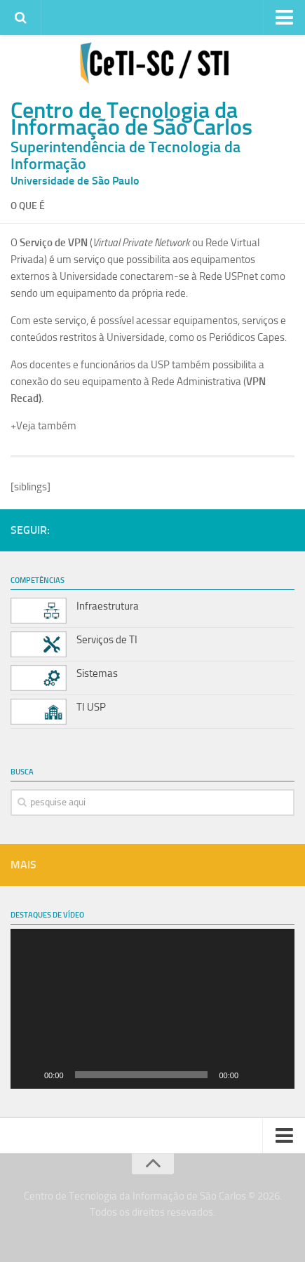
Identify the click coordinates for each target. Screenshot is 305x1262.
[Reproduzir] (29, 1075)
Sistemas (97, 673)
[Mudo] (254, 1075)
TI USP (91, 707)
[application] (152, 1009)
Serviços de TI (106, 639)
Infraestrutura (107, 606)
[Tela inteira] (276, 1075)
